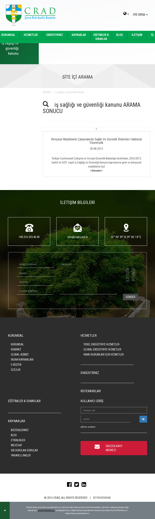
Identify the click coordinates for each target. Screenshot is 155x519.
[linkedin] (85, 485)
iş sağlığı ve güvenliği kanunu (69, 92)
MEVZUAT (16, 445)
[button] (96, 152)
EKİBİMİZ (16, 349)
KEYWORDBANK (102, 497)
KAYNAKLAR (79, 34)
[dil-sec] (126, 14)
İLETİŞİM (137, 34)
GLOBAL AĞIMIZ (20, 354)
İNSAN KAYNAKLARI (22, 359)
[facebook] (70, 485)
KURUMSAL (17, 344)
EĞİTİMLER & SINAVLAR (101, 37)
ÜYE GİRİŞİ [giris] (141, 14)
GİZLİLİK (15, 369)
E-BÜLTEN (16, 364)
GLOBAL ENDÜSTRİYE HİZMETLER (102, 349)
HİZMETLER (31, 34)
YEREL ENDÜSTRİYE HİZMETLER (101, 344)
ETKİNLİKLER (18, 440)
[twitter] (77, 485)
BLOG (119, 34)
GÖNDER (130, 297)
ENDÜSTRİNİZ (54, 34)
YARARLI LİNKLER (21, 455)
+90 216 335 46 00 (29, 237)
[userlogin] (143, 419)
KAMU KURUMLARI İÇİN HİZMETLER (104, 354)
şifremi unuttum (88, 427)
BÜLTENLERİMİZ (20, 430)
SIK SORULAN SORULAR (24, 450)
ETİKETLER (47, 92)
